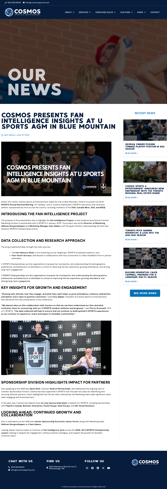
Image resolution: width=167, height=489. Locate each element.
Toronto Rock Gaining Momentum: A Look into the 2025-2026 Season (142, 233)
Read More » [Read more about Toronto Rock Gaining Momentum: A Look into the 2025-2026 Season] (131, 239)
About (69, 12)
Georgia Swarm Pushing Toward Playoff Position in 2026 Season (145, 146)
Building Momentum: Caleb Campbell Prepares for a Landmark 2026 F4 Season (141, 274)
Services (85, 12)
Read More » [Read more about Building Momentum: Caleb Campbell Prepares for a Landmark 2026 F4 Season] (131, 281)
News (141, 12)
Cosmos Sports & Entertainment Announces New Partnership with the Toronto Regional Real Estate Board (144, 190)
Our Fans (126, 12)
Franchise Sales (105, 12)
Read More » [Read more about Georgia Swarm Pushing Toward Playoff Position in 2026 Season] (131, 153)
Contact (155, 12)
